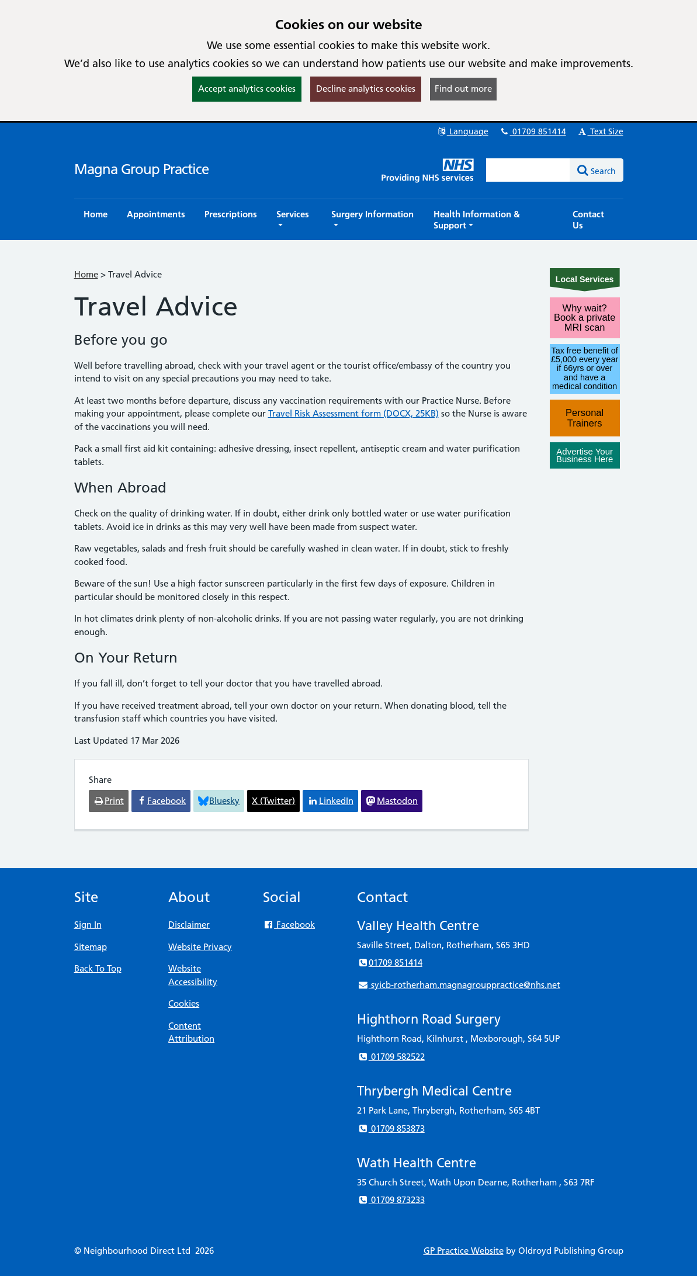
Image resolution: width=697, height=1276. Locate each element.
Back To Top (98, 968)
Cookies (183, 1003)
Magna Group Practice (141, 169)
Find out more (463, 88)
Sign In (88, 924)
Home (86, 274)
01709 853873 (390, 1128)
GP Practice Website (464, 1250)
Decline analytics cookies (365, 88)
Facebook (289, 924)
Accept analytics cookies (247, 88)
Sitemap (90, 946)
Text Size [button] (600, 131)
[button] (294, 219)
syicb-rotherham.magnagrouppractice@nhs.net (458, 984)
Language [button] (462, 131)
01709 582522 (390, 1056)
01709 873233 (390, 1199)
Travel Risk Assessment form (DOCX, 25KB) (353, 413)
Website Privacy (200, 946)
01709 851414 (533, 131)
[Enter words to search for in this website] (528, 170)
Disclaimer (189, 924)
